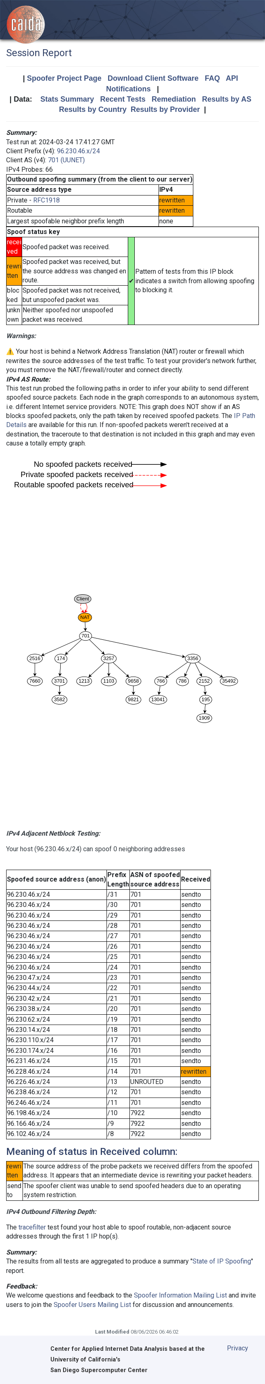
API (232, 78)
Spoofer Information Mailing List (180, 1295)
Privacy (237, 1348)
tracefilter (32, 1227)
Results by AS (226, 99)
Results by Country (93, 109)
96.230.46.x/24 (78, 151)
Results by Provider (165, 109)
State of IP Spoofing (222, 1261)
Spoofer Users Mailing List (92, 1305)
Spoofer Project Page (64, 78)
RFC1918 (46, 200)
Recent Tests (122, 99)
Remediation (174, 99)
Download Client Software (153, 78)
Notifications (128, 89)
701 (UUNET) (66, 160)
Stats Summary (67, 99)
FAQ (212, 78)
